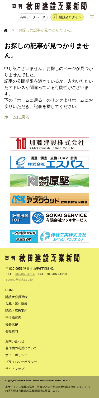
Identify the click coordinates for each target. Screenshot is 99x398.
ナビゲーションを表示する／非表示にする (92, 17)
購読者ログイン (70, 17)
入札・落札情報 (16, 304)
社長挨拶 (11, 324)
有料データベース (32, 17)
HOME (6, 30)
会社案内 (11, 331)
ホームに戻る (17, 117)
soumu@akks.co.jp (19, 279)
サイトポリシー (16, 355)
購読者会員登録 (16, 297)
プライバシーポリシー (21, 362)
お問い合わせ (14, 341)
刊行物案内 (13, 317)
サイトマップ (14, 369)
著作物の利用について (21, 348)
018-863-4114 (25, 274)
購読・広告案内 (16, 310)
